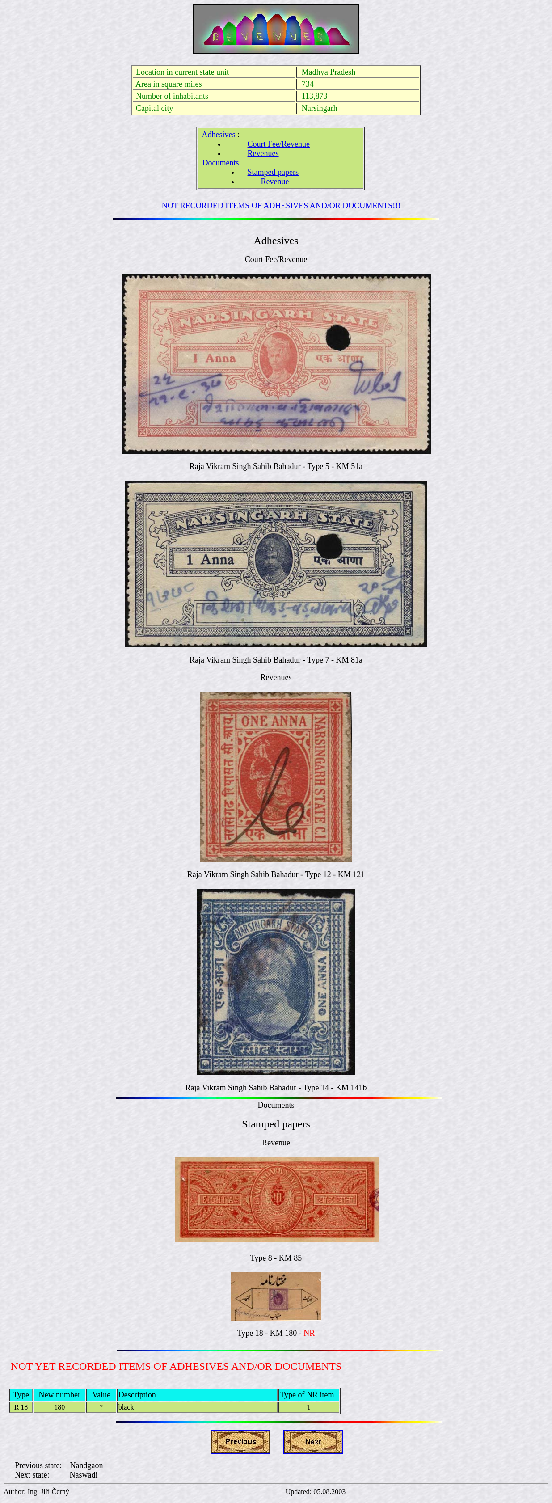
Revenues (263, 153)
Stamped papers (273, 172)
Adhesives (219, 134)
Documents (220, 162)
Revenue (275, 181)
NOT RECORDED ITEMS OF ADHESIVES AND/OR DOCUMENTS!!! (281, 205)
